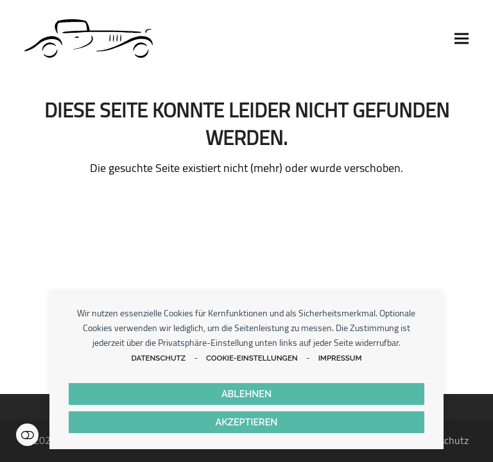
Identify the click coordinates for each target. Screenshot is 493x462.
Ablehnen (246, 393)
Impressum (340, 358)
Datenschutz (158, 358)
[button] (461, 38)
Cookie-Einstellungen (252, 358)
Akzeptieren (247, 421)
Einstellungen (27, 435)
